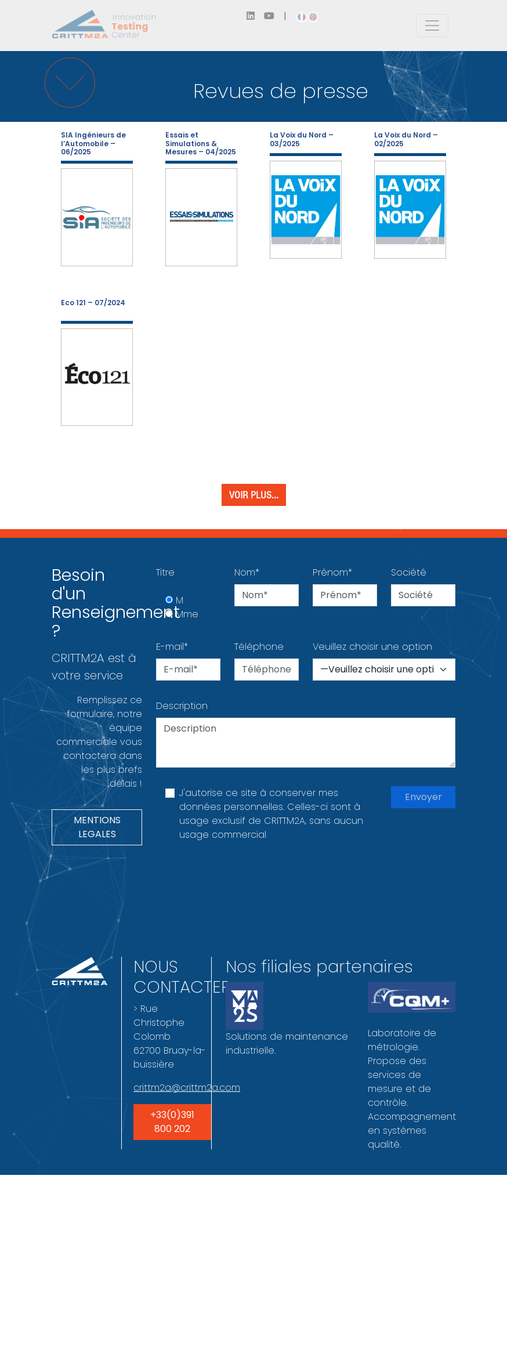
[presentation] (244, 883)
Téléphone (259, 646)
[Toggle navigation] (432, 25)
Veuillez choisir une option (372, 646)
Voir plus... (253, 495)
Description (182, 705)
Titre (165, 572)
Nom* (246, 572)
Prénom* (332, 572)
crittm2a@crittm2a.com (186, 1087)
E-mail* (172, 646)
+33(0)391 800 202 (172, 1121)
